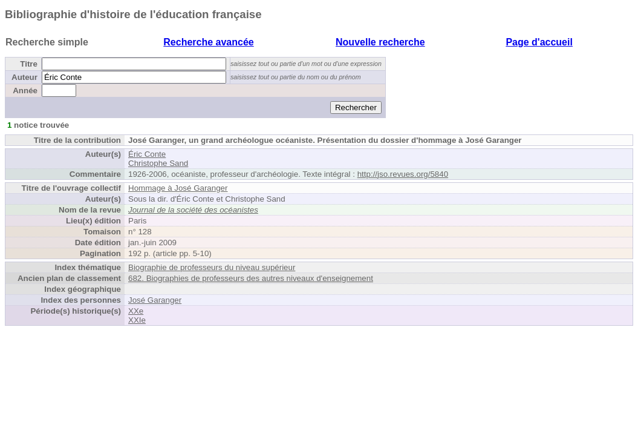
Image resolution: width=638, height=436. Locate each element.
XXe (135, 310)
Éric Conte (147, 154)
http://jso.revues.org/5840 (402, 174)
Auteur (24, 77)
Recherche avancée (208, 42)
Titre (28, 63)
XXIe (137, 320)
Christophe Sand (158, 163)
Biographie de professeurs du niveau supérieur (211, 267)
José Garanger (154, 300)
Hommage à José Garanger (177, 188)
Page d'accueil (539, 42)
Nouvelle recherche (380, 42)
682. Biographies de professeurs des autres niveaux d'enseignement (250, 278)
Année (25, 90)
